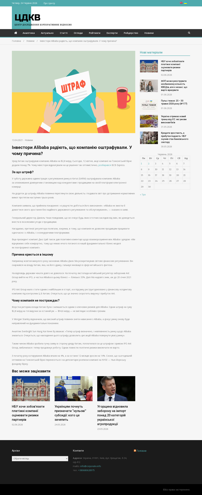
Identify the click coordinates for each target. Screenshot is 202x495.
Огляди (78, 32)
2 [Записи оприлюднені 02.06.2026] (148, 163)
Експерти (112, 32)
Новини (149, 32)
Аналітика (29, 32)
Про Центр (49, 3)
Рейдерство (131, 32)
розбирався (104, 165)
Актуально (47, 32)
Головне (141, 450)
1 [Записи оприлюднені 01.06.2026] (141, 163)
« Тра (143, 194)
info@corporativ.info (90, 466)
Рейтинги (94, 32)
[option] (31, 401)
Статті (64, 32)
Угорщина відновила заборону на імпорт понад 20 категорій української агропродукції (112, 415)
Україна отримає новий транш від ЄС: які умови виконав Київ (174, 119)
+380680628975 (86, 470)
